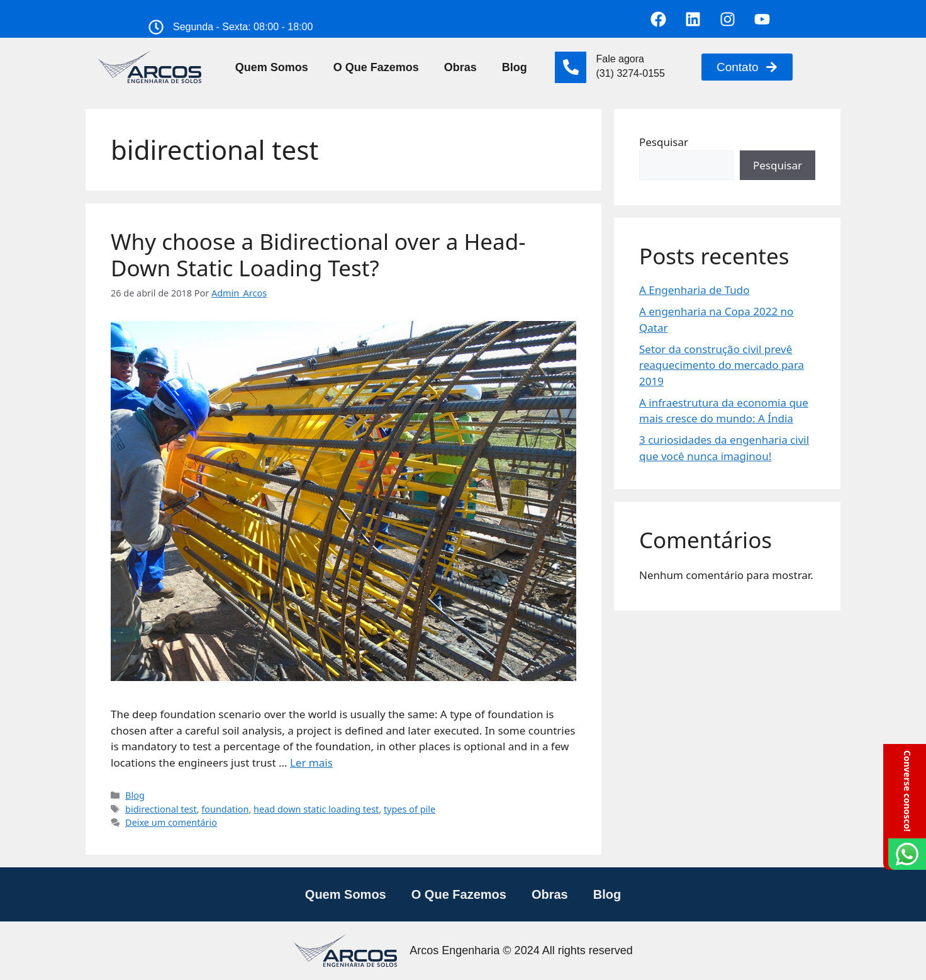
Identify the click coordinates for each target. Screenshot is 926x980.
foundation (224, 809)
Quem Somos (271, 67)
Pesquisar (663, 142)
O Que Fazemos (376, 67)
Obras (460, 67)
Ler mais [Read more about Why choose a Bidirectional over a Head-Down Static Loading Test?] (311, 762)
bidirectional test (161, 809)
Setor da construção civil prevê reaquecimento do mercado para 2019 (721, 365)
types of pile (409, 809)
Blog (514, 67)
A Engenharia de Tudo (694, 290)
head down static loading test (316, 809)
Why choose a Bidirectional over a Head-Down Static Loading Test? (318, 255)
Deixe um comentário (171, 822)
